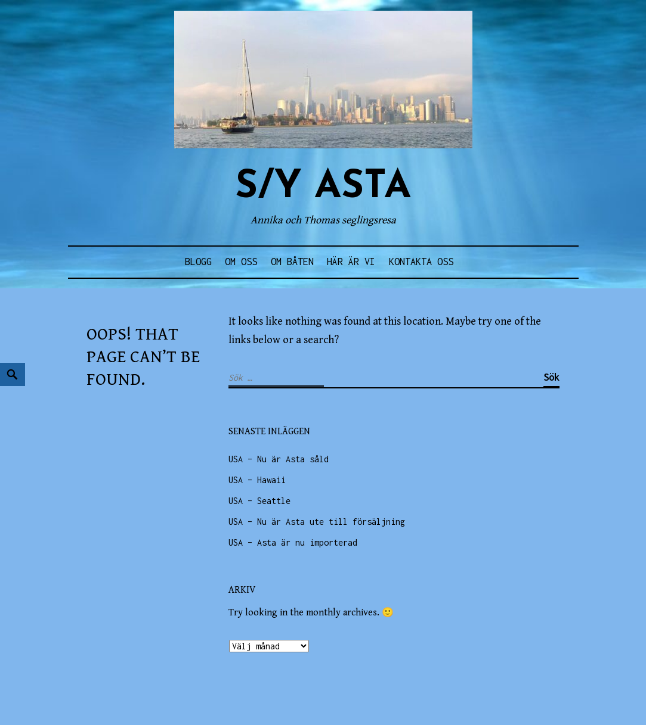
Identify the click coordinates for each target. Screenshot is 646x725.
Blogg (198, 261)
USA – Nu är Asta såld (278, 459)
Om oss (241, 261)
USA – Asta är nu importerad (292, 542)
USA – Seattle (259, 501)
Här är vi (351, 261)
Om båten (292, 261)
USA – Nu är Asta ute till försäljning (316, 521)
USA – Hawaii (257, 480)
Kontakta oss (421, 261)
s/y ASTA (323, 187)
